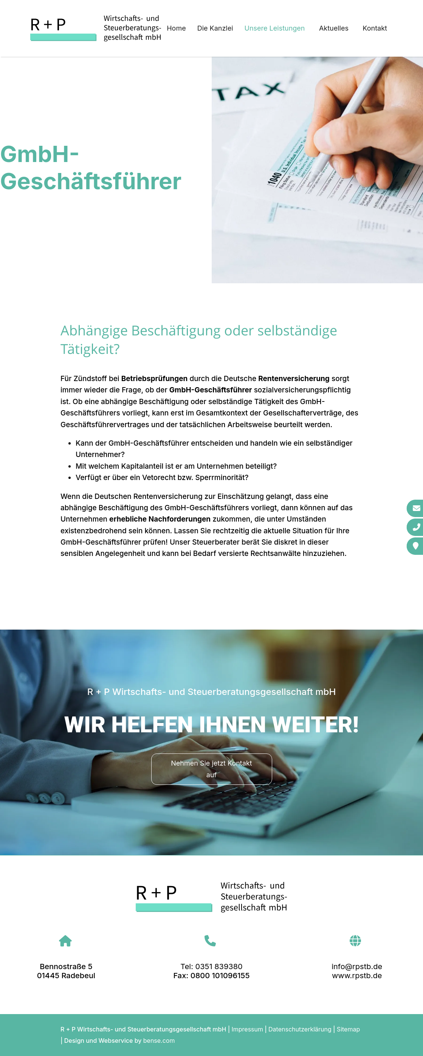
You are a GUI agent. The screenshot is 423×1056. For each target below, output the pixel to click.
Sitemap (348, 1029)
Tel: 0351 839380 (211, 966)
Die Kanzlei (215, 28)
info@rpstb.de (357, 966)
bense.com (159, 1040)
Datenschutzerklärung (300, 1029)
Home (176, 28)
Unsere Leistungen (275, 28)
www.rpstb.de (357, 975)
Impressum (247, 1029)
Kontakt (375, 28)
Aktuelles (334, 28)
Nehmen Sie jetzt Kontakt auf (211, 768)
